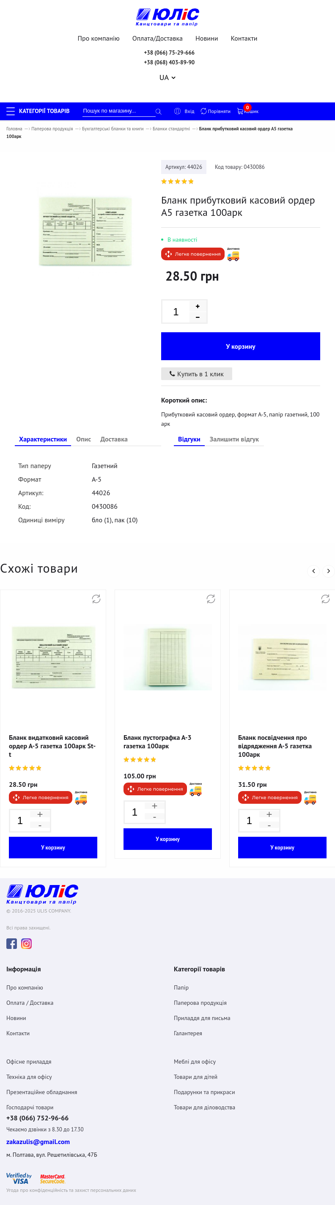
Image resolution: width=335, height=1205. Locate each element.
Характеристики (43, 422)
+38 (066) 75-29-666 (169, 52)
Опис (83, 422)
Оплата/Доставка (157, 38)
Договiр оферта (23, 1188)
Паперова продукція (52, 129)
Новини (206, 38)
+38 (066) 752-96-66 (37, 1098)
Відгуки (189, 422)
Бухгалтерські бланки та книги (113, 129)
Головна (14, 129)
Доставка (114, 422)
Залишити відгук (234, 422)
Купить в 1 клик (197, 357)
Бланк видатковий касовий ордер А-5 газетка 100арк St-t (52, 729)
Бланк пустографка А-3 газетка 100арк (158, 724)
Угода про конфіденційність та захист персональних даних (71, 1171)
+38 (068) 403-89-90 (169, 62)
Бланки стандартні (171, 129)
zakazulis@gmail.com (38, 1122)
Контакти (244, 38)
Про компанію (99, 38)
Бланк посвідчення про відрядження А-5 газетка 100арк (275, 729)
